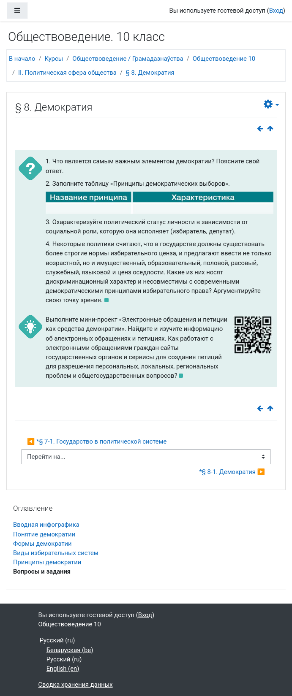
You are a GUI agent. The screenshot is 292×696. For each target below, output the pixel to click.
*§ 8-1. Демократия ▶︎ (232, 472)
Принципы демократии (47, 562)
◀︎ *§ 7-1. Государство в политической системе (96, 441)
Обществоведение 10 (224, 58)
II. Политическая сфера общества (67, 72)
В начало (22, 58)
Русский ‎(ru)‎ (57, 640)
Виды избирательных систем (55, 553)
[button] (271, 104)
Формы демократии (42, 543)
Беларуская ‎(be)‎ (69, 650)
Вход (276, 10)
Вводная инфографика (46, 524)
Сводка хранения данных (75, 684)
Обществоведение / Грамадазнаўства (127, 58)
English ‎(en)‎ (62, 668)
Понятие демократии (44, 534)
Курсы (54, 58)
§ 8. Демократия (150, 72)
